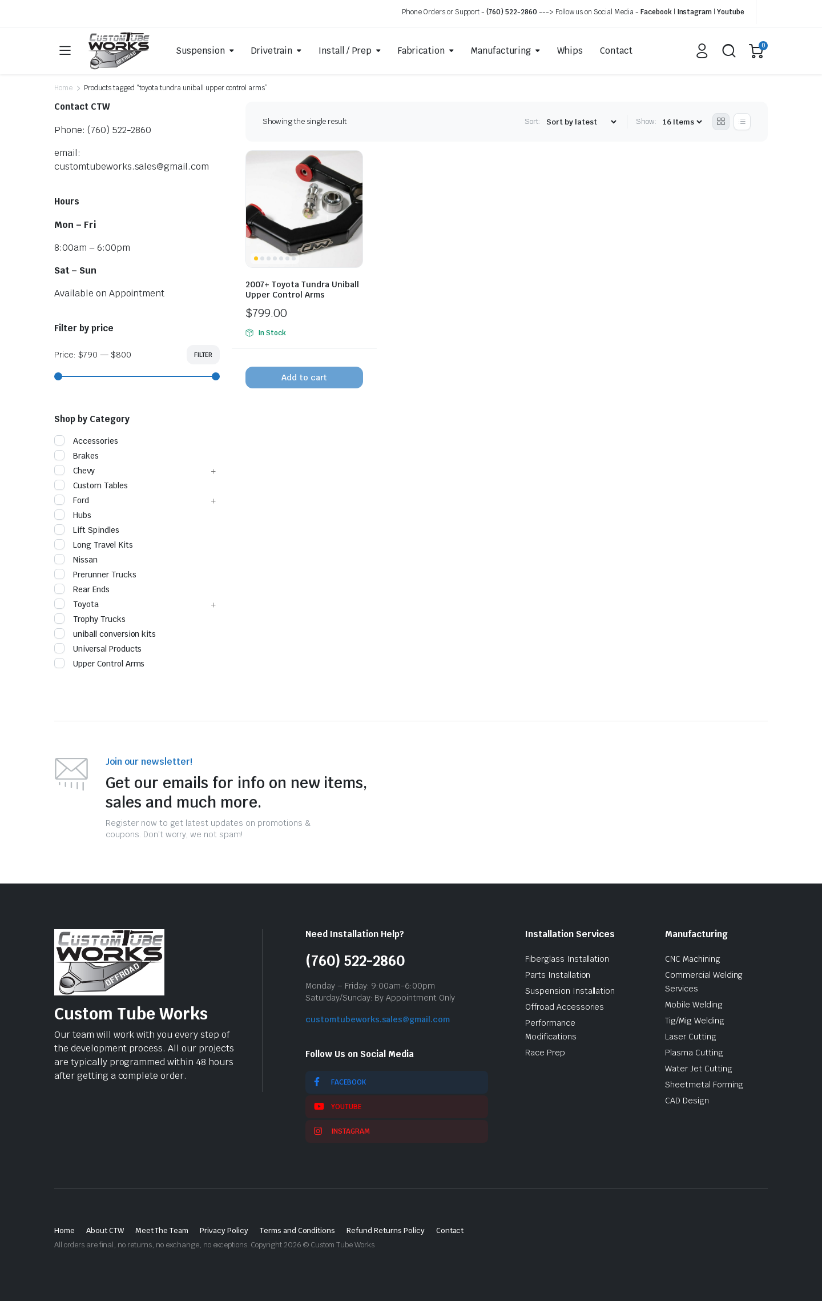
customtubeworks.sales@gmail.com (377, 1019)
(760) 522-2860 (511, 12)
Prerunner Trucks (95, 574)
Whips (570, 50)
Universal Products (98, 649)
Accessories (86, 441)
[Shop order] (581, 122)
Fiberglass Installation (567, 959)
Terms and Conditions (297, 1230)
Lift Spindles (86, 530)
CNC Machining (692, 959)
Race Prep (545, 1052)
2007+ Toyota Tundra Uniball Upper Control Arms (302, 289)
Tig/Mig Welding (694, 1020)
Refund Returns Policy (385, 1230)
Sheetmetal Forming (704, 1084)
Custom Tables (91, 485)
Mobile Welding (694, 1004)
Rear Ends (82, 589)
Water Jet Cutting (698, 1068)
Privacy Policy (224, 1230)
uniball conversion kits (105, 634)
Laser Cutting (690, 1036)
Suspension (200, 50)
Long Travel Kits (93, 545)
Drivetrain (272, 50)
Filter (203, 355)
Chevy (74, 470)
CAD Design (687, 1100)
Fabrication (421, 50)
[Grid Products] (721, 121)
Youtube (730, 12)
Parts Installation (557, 975)
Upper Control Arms (99, 663)
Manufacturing (501, 50)
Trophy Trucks (90, 619)
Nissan (76, 560)
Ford (71, 500)
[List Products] (742, 121)
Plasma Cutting (694, 1052)
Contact (616, 50)
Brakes (76, 456)
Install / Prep (345, 50)
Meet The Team (162, 1230)
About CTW (105, 1230)
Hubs (72, 515)
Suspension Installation (570, 991)
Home (63, 88)
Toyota (76, 604)
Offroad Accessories (564, 1007)
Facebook (656, 12)
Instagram (694, 12)
